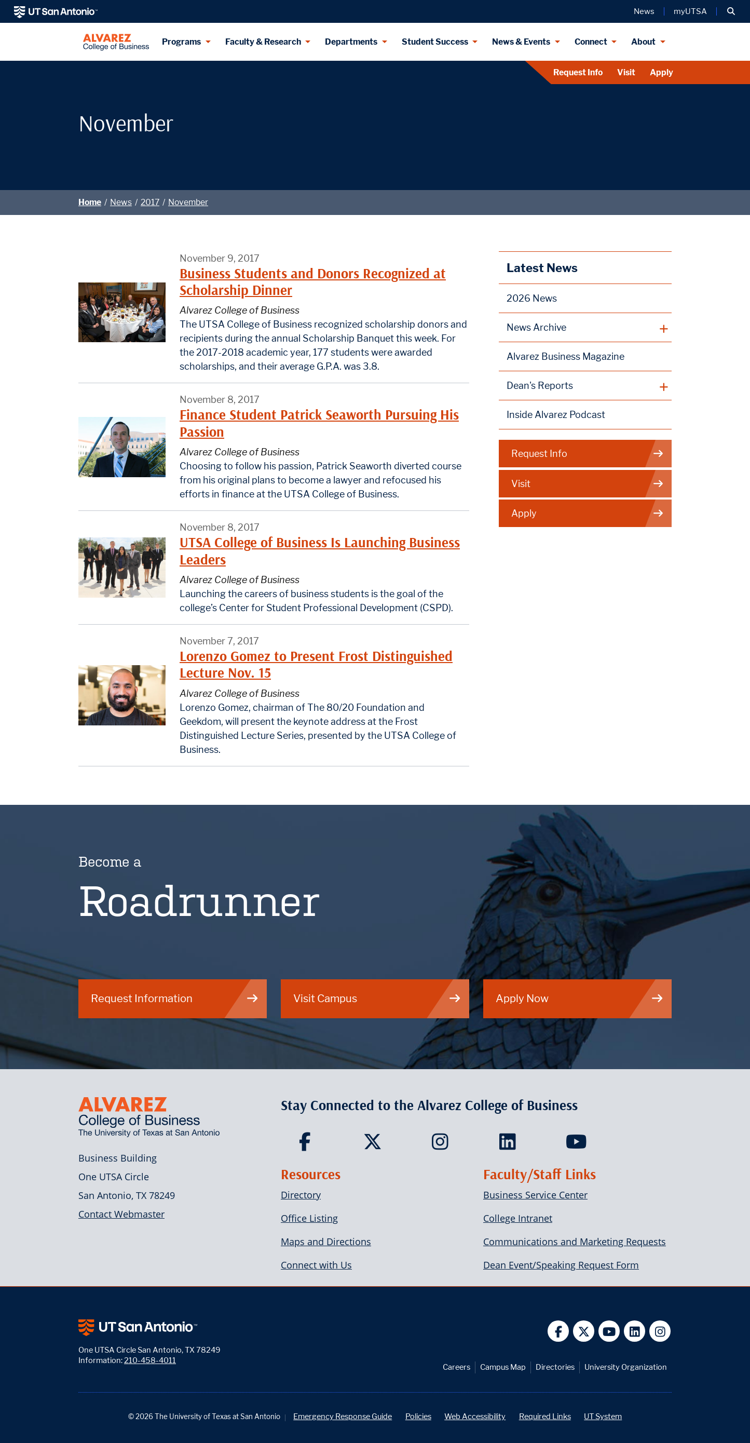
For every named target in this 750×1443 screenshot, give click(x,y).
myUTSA (690, 11)
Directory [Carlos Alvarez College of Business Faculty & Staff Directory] (301, 1195)
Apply (661, 72)
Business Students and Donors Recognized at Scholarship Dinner (313, 282)
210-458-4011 (150, 1360)
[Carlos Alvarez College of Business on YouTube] (577, 1145)
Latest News (542, 268)
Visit (626, 72)
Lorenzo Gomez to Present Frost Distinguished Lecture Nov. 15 (316, 664)
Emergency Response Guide (342, 1416)
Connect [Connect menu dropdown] (591, 42)
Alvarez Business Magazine (565, 356)
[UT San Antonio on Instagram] (660, 1331)
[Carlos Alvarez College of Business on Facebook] (307, 1145)
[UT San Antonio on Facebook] (558, 1331)
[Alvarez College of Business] (116, 42)
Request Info (578, 72)
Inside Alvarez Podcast (556, 414)
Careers (456, 1367)
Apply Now (580, 998)
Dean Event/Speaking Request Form (561, 1265)
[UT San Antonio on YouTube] (609, 1331)
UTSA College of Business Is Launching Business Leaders (320, 551)
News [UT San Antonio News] (644, 11)
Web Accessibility (475, 1416)
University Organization (625, 1367)
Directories (555, 1367)
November (188, 202)
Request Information (175, 998)
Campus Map (503, 1367)
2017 (150, 202)
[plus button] (585, 327)
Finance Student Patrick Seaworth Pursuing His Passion (319, 423)
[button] (731, 11)
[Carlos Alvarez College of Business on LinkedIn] (510, 1145)
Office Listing (309, 1218)
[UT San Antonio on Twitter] (583, 1331)
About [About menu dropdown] (643, 42)
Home (89, 202)
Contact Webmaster (121, 1214)
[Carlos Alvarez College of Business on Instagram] (442, 1145)
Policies (418, 1416)
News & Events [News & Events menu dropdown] (521, 42)
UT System (603, 1416)
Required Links (545, 1416)
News (121, 202)
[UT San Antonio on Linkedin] (634, 1331)
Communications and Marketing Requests (574, 1241)
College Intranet (517, 1218)
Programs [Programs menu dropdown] (181, 42)
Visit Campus (377, 998)
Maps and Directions (326, 1241)
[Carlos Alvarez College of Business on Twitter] (375, 1145)
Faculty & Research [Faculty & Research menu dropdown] (263, 42)
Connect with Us (316, 1265)
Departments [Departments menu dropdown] (351, 42)
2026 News (532, 298)
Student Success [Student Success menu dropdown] (435, 42)
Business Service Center (535, 1195)
